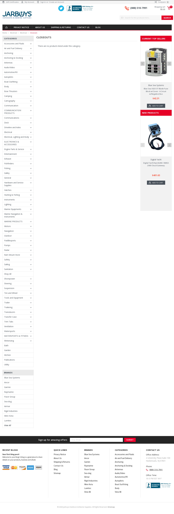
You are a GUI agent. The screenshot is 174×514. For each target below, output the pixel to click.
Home (4, 33)
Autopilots (8, 77)
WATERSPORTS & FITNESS (16, 336)
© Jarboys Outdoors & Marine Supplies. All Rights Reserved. (86, 507)
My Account (29, 2)
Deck (6, 122)
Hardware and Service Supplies (13, 184)
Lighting (7, 204)
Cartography (9, 101)
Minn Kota (8, 415)
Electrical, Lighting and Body (16, 137)
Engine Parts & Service (14, 149)
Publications (9, 359)
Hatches (7, 190)
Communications (11, 118)
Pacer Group (9, 396)
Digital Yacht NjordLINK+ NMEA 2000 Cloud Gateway (156, 164)
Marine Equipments (12, 209)
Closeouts (33, 33)
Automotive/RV (11, 72)
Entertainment (10, 154)
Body (6, 86)
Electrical (13, 33)
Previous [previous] (143, 64)
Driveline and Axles (12, 127)
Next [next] (169, 64)
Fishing (7, 168)
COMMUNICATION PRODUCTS (12, 111)
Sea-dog (8, 401)
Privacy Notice (21, 27)
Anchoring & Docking (13, 58)
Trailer (7, 302)
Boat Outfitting (10, 81)
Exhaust (7, 158)
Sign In (43, 2)
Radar (6, 250)
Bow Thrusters (10, 91)
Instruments (9, 199)
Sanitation (8, 269)
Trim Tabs (8, 321)
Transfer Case (10, 317)
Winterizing (9, 340)
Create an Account (56, 2)
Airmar (7, 406)
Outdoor (8, 235)
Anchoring (8, 53)
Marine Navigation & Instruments (13, 215)
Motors (7, 226)
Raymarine (9, 392)
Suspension (9, 288)
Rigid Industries (11, 411)
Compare (162, 2)
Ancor (6, 382)
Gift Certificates (12, 2)
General (7, 178)
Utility (6, 364)
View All (7, 425)
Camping (8, 96)
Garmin (7, 387)
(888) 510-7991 (138, 8)
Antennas (8, 62)
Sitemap (57, 473)
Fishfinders (9, 163)
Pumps (7, 245)
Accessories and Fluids (14, 43)
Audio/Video (9, 67)
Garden (7, 350)
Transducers (9, 312)
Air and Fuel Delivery (13, 48)
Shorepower (9, 278)
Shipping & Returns (61, 27)
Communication (11, 105)
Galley (7, 173)
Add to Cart (157, 106)
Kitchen (7, 355)
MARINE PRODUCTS (13, 221)
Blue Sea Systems (12, 377)
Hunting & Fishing (12, 195)
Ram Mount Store (12, 255)
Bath (6, 345)
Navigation (9, 231)
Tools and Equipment (13, 297)
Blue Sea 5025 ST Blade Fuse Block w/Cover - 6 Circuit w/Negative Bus (156, 91)
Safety (7, 259)
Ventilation (8, 326)
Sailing (7, 264)
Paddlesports (10, 240)
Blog (97, 27)
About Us (40, 27)
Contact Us (83, 27)
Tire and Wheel (10, 293)
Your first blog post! (10, 454)
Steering (7, 283)
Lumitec (7, 420)
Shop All (7, 274)
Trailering (8, 307)
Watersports (9, 331)
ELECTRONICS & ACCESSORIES (11, 143)
